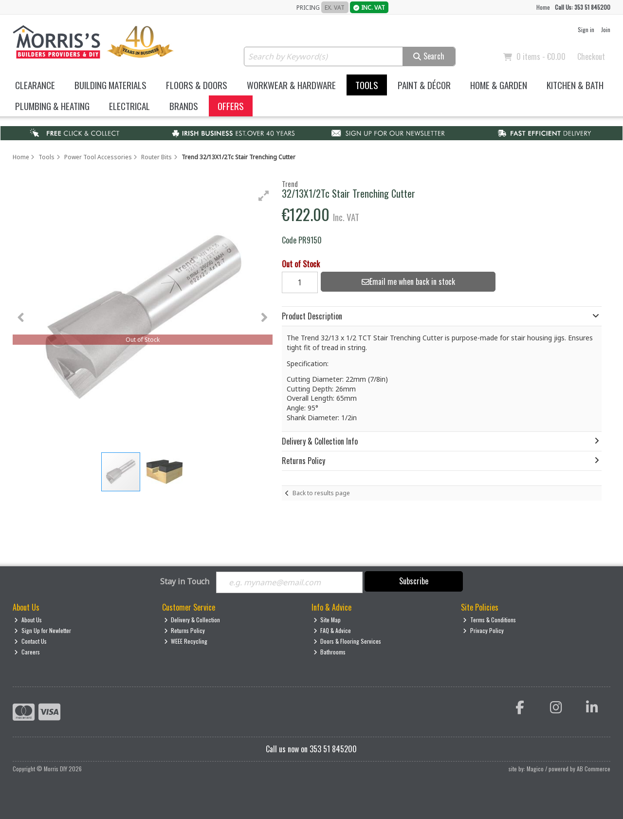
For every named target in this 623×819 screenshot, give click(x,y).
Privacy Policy (483, 630)
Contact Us (30, 641)
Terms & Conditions (489, 619)
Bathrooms (329, 652)
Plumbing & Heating (52, 106)
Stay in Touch (184, 582)
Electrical (129, 106)
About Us (28, 619)
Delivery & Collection (192, 619)
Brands (183, 106)
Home (543, 7)
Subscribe (413, 581)
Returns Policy (184, 630)
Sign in (586, 29)
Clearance (35, 85)
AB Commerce (593, 768)
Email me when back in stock (408, 281)
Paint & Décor (424, 85)
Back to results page (321, 493)
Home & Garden (498, 85)
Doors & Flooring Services (347, 641)
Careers (27, 652)
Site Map (327, 619)
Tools (366, 85)
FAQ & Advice (332, 630)
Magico (535, 768)
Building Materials (110, 85)
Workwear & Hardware (291, 85)
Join (605, 29)
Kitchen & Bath (575, 85)
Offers (231, 106)
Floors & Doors (196, 85)
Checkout (591, 56)
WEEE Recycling (186, 641)
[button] (264, 196)
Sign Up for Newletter (42, 630)
